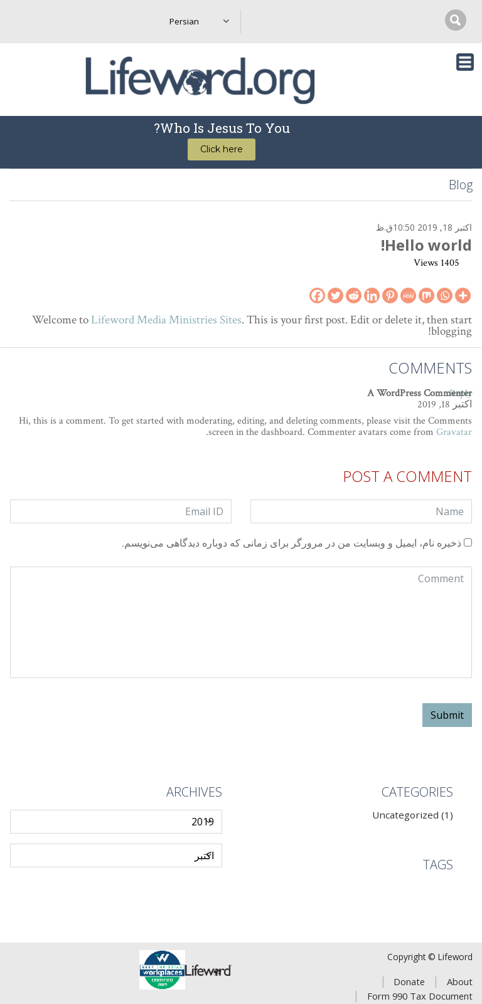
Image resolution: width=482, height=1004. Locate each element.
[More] (463, 295)
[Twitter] (335, 295)
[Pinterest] (390, 295)
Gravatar (454, 432)
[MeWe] (408, 295)
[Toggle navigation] (465, 62)
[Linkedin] (372, 295)
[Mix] (426, 295)
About (460, 981)
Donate (409, 981)
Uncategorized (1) (412, 814)
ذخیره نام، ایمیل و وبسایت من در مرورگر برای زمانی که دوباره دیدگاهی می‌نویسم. (291, 544)
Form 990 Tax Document (420, 996)
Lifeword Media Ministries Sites (166, 320)
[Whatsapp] (445, 295)
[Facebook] (317, 295)
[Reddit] (354, 295)
